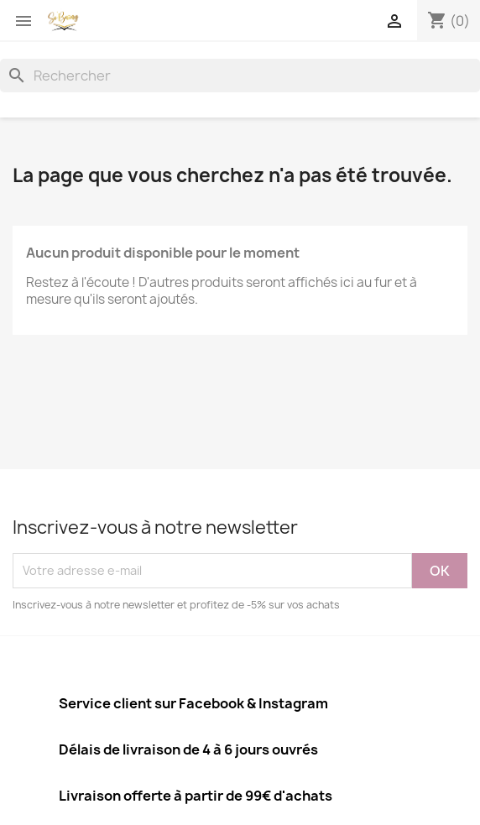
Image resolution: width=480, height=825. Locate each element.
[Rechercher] (240, 75)
